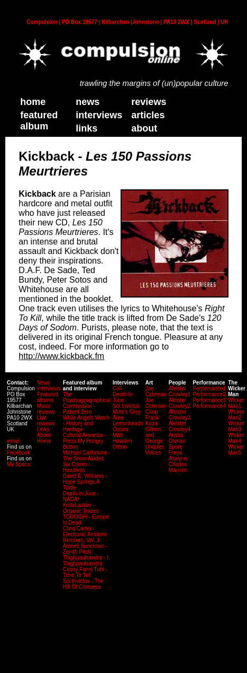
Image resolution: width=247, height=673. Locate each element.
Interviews (99, 115)
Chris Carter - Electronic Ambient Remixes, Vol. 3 (85, 534)
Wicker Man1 (236, 403)
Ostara (121, 429)
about (144, 128)
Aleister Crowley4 (180, 426)
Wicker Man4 (236, 438)
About (44, 435)
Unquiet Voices (154, 450)
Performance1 (209, 388)
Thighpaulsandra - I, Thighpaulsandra (86, 560)
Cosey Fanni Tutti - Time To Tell (85, 572)
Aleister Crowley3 (180, 415)
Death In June (123, 397)
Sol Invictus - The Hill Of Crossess (83, 584)
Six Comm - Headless (76, 467)
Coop (151, 412)
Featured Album (39, 121)
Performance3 (209, 400)
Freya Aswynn (178, 455)
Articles (147, 115)
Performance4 (209, 406)
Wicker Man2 (236, 415)
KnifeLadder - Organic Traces (81, 508)
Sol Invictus (126, 406)
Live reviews (46, 420)
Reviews (148, 102)
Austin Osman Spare (177, 441)
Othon (120, 447)
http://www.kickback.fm (61, 356)
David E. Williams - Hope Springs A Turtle (85, 482)
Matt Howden (122, 438)
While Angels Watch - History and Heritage (86, 423)
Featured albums (47, 397)
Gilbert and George (154, 435)
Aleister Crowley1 (180, 391)
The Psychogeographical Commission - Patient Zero (87, 403)
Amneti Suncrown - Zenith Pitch (85, 549)
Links (43, 429)
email (13, 441)
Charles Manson (178, 467)
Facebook (18, 453)
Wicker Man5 (236, 450)
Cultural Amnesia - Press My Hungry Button (84, 441)
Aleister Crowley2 (180, 403)
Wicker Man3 (236, 426)
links (86, 128)
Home (44, 441)
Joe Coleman (156, 391)
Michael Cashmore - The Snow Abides (86, 455)
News (87, 102)
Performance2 (209, 394)
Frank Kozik (152, 420)
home (32, 102)
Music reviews (46, 409)
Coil (117, 388)
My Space (18, 464)
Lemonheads (128, 423)
